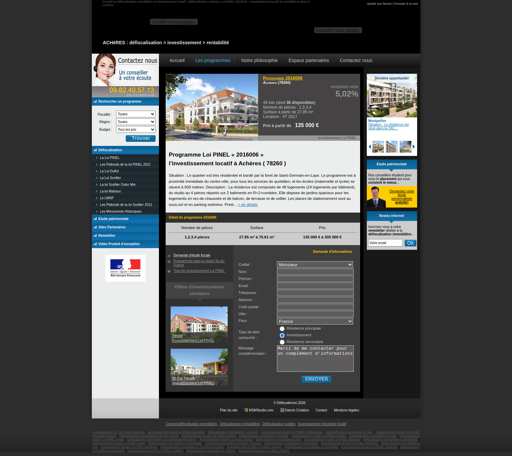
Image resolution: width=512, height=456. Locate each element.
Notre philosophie (259, 60)
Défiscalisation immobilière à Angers (263, 439)
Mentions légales (346, 414)
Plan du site (228, 414)
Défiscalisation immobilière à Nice (278, 443)
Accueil (177, 60)
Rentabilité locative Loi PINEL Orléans (263, 454)
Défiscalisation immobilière (240, 428)
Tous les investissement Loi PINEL (199, 271)
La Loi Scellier (110, 178)
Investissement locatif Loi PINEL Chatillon (155, 454)
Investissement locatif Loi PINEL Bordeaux (129, 450)
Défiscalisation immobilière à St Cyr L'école (148, 439)
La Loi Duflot (109, 171)
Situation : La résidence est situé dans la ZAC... (388, 126)
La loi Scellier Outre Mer (118, 184)
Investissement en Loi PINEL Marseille (119, 436)
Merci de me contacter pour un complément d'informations (315, 361)
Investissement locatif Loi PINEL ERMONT (349, 447)
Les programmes (213, 60)
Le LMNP (107, 198)
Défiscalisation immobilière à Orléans (211, 454)
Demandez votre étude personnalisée (402, 196)
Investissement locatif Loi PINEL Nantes (318, 439)
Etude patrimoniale (114, 219)
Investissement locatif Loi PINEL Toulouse (233, 447)
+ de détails (248, 205)
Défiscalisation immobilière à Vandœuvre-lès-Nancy (161, 443)
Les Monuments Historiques (120, 211)
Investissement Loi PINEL (193, 338)
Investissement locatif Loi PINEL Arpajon (254, 450)
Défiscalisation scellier (278, 428)
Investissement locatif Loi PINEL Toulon (226, 443)
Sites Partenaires (112, 227)
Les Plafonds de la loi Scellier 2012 (126, 205)
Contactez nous (356, 60)
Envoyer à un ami (406, 3)
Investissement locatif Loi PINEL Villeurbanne (292, 436)
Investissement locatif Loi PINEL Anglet (119, 447)
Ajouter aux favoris (379, 3)
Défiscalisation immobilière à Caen (349, 436)
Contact (321, 414)
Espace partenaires (309, 60)
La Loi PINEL (110, 158)
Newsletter (107, 235)
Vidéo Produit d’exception (119, 244)
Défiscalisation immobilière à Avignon (233, 436)
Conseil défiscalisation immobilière (191, 428)
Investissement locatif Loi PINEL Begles (209, 439)
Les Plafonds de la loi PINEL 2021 (125, 164)
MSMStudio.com (261, 414)
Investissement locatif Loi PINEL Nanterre (332, 443)
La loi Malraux (110, 191)
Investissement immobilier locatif (322, 428)
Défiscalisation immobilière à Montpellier (390, 443)
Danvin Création (297, 414)
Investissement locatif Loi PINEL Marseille (176, 436)
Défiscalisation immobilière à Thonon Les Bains (192, 450)
